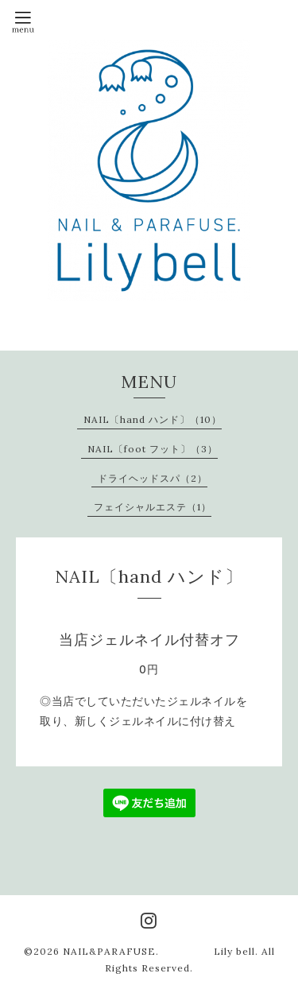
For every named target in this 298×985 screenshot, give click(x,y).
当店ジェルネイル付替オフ (149, 639)
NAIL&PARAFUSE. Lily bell (159, 951)
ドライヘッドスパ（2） (152, 478)
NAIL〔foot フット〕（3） (152, 449)
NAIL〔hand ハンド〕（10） (152, 419)
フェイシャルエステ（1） (152, 507)
